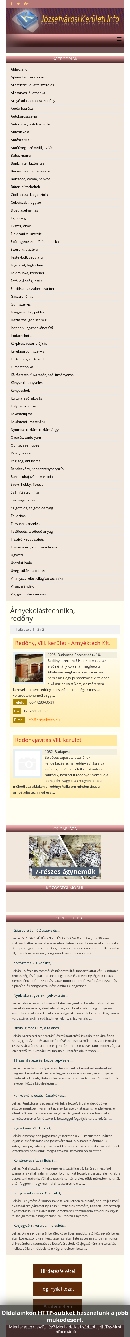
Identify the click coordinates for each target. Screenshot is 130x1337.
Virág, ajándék (22, 586)
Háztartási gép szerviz (29, 319)
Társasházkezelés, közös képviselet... (43, 1060)
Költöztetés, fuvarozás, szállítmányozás (42, 374)
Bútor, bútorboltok (25, 186)
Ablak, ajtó (19, 69)
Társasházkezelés (25, 523)
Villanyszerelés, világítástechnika (37, 578)
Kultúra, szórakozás (26, 398)
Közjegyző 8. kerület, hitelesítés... (40, 1225)
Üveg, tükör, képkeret (28, 570)
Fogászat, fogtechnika (28, 265)
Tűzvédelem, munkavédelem (34, 547)
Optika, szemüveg (25, 445)
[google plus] (26, 3)
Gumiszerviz (21, 304)
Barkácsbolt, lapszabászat (32, 171)
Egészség (18, 218)
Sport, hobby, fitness (27, 484)
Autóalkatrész (22, 108)
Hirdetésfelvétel (58, 1271)
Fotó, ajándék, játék (26, 280)
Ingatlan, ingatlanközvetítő (32, 327)
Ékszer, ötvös (21, 225)
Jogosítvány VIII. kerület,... (34, 1127)
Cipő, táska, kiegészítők (29, 194)
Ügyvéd (17, 554)
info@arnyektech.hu (43, 719)
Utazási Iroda (21, 562)
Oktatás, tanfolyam (26, 437)
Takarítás (18, 515)
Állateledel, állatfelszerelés (32, 84)
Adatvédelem (58, 1306)
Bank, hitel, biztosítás (27, 163)
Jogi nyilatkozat (58, 1289)
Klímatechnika (22, 366)
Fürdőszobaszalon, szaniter (33, 288)
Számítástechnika (25, 492)
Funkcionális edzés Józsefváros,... (40, 1095)
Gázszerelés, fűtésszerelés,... (37, 930)
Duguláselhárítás (24, 210)
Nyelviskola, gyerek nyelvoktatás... (41, 995)
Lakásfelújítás (22, 413)
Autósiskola (20, 131)
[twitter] (18, 3)
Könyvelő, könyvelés (27, 382)
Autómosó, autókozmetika (32, 124)
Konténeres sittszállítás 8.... (35, 1160)
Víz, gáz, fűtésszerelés (28, 594)
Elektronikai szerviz (26, 233)
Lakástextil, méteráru (28, 421)
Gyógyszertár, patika (27, 312)
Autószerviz (20, 139)
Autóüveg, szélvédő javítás (32, 147)
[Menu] (117, 40)
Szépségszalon (23, 500)
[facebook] (12, 3)
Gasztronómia (22, 296)
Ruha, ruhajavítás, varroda (32, 476)
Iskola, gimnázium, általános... (38, 1027)
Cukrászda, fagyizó (26, 202)
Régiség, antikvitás (25, 460)
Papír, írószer (21, 453)
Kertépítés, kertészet (27, 359)
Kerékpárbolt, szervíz (27, 351)
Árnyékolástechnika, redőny (33, 100)
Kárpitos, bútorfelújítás (29, 343)
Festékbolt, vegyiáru (27, 257)
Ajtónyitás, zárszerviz (28, 77)
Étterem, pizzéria (24, 249)
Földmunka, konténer (27, 272)
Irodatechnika (22, 335)
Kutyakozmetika (23, 406)
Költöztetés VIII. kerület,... (33, 962)
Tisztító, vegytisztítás (27, 539)
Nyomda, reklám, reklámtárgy (35, 429)
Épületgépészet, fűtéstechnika (35, 241)
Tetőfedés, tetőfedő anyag (32, 531)
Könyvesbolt (20, 390)
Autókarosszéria (24, 116)
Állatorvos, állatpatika (28, 92)
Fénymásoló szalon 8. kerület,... (39, 1192)
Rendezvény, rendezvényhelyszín (37, 468)
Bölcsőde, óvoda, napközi (31, 178)
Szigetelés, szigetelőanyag (32, 507)
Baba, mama (21, 155)
